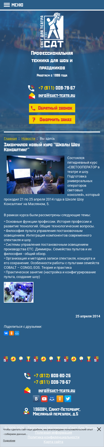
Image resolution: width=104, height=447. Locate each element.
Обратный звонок (55, 107)
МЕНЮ (17, 4)
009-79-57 (56, 87)
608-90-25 (52, 375)
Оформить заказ (56, 119)
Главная (10, 138)
